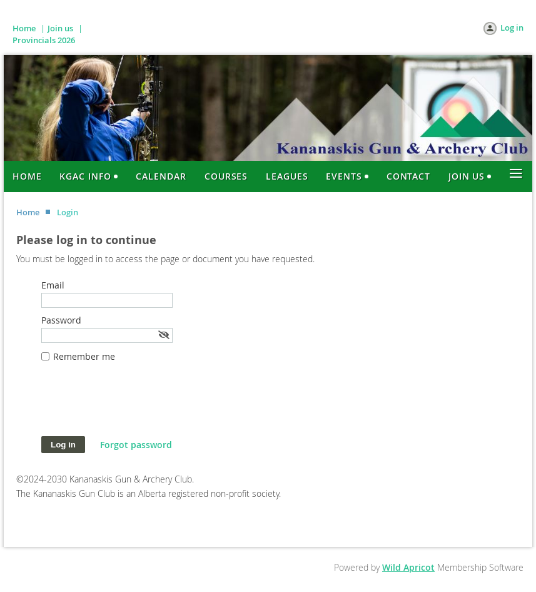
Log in (511, 27)
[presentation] (136, 405)
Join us (60, 28)
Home (24, 28)
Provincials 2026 (44, 40)
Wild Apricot (408, 567)
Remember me (84, 356)
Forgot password (136, 445)
